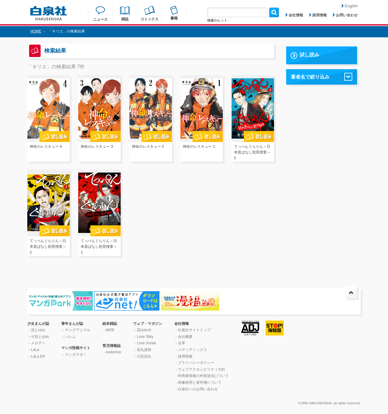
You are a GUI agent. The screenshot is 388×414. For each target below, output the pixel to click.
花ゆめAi (144, 330)
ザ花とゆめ (40, 337)
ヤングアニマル (77, 330)
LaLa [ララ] (35, 350)
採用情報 (318, 15)
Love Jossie (146, 343)
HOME (35, 31)
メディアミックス (192, 350)
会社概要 (185, 337)
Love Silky (145, 337)
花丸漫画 (144, 350)
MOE (110, 330)
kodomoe (113, 352)
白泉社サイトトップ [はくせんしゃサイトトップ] (194, 330)
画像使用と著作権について (200, 382)
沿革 (181, 343)
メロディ (38, 343)
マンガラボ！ (76, 354)
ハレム (70, 337)
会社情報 (294, 15)
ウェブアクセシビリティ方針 (201, 369)
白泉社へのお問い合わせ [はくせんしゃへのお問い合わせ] (198, 389)
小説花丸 (144, 356)
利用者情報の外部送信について (203, 376)
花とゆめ (38, 330)
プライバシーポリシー (196, 363)
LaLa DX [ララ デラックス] (38, 356)
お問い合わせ (345, 15)
